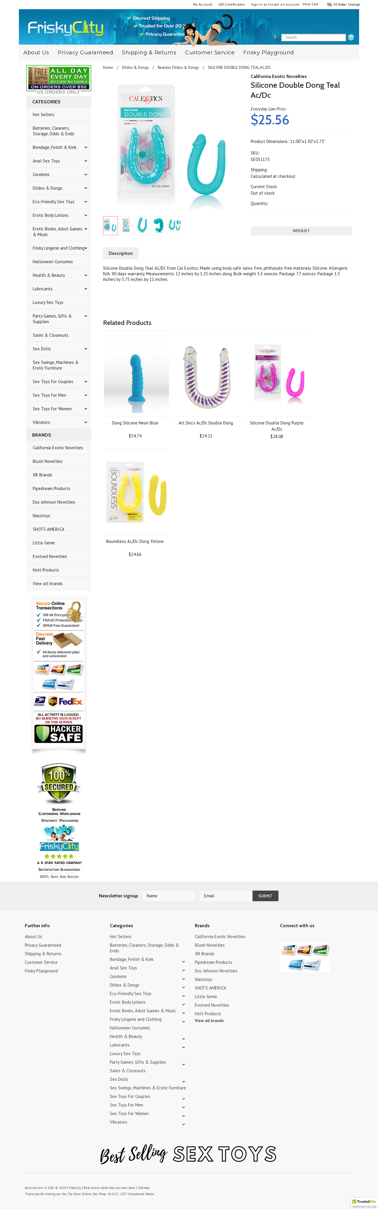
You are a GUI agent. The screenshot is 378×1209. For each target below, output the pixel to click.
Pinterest (304, 937)
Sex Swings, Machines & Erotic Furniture (56, 365)
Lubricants (43, 289)
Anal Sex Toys (46, 161)
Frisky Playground (268, 52)
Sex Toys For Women (52, 408)
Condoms (41, 174)
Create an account (283, 4)
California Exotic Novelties (58, 447)
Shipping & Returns (149, 52)
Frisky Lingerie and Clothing (58, 248)
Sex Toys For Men (49, 395)
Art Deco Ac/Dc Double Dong (206, 423)
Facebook (314, 937)
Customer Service (209, 52)
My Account (203, 4)
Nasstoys (41, 515)
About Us (36, 52)
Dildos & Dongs (47, 188)
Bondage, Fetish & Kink (54, 147)
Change (353, 4)
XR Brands (42, 475)
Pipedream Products (51, 488)
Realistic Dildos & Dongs (178, 67)
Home (108, 67)
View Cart (310, 4)
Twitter (283, 937)
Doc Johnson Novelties (54, 502)
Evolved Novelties (50, 556)
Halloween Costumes (53, 261)
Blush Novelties (48, 461)
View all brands (48, 583)
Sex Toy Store (71, 1194)
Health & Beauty (49, 275)
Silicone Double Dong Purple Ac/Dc (277, 426)
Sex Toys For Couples (53, 381)
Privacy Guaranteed (85, 52)
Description (121, 253)
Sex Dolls (42, 349)
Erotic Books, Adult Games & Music (57, 231)
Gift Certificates (232, 4)
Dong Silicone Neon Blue (135, 423)
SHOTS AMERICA (48, 529)
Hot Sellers (43, 114)
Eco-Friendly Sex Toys (53, 201)
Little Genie (44, 543)
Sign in (257, 4)
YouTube (294, 937)
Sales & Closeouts (51, 335)
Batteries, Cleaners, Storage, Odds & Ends (53, 130)
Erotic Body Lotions (51, 215)
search (351, 38)
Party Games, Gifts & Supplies (52, 318)
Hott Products (46, 570)
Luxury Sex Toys (48, 302)
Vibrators (41, 422)
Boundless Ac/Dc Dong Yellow (135, 541)
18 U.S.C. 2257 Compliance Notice (130, 1194)
